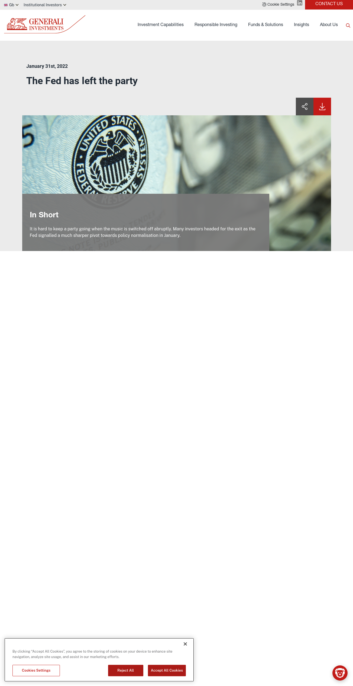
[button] (278, 5)
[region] (99, 660)
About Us (329, 25)
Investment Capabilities (161, 25)
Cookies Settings (36, 670)
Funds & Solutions (265, 25)
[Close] (185, 644)
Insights (301, 25)
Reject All (125, 670)
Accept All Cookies (167, 670)
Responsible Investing (216, 25)
